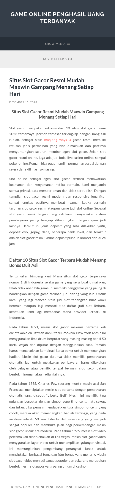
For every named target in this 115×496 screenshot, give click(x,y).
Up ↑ (100, 487)
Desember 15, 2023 (23, 102)
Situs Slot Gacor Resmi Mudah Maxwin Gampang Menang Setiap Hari (51, 87)
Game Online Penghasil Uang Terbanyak (57, 17)
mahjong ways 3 (57, 140)
